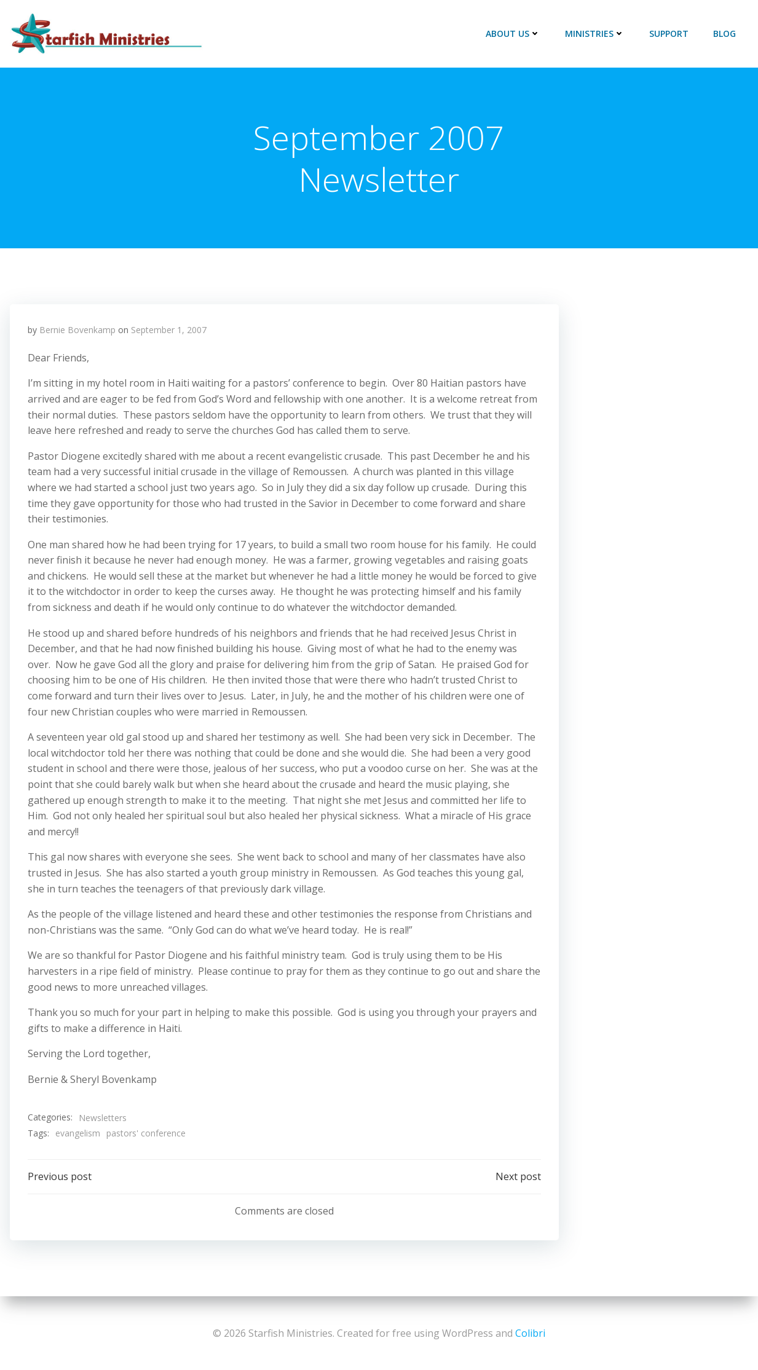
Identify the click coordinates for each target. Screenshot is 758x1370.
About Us (513, 33)
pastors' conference (146, 1134)
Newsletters (103, 1118)
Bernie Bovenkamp (78, 331)
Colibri (530, 1333)
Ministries (595, 33)
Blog (725, 33)
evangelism (78, 1134)
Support (669, 33)
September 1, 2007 (169, 331)
